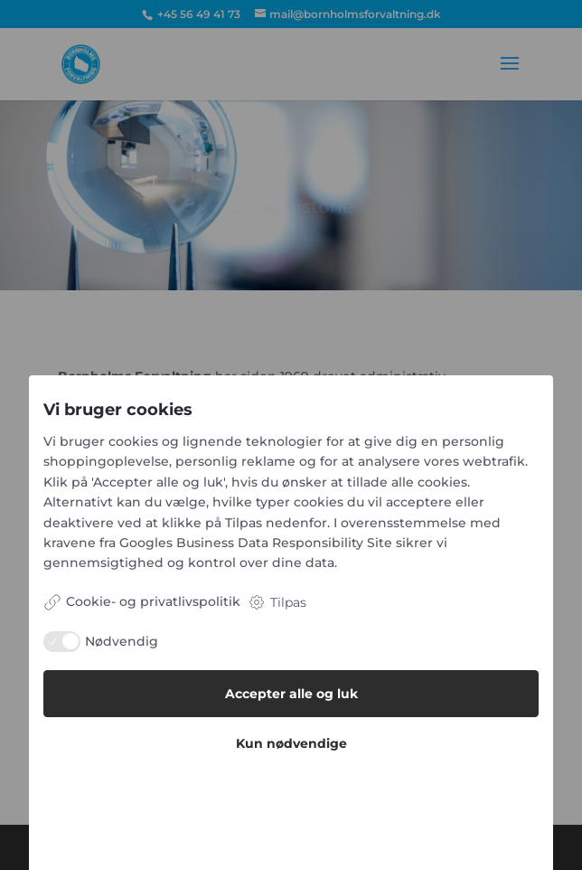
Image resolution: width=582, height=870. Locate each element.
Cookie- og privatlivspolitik (141, 602)
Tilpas (277, 602)
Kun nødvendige (291, 743)
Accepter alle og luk (291, 694)
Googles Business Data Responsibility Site (255, 542)
